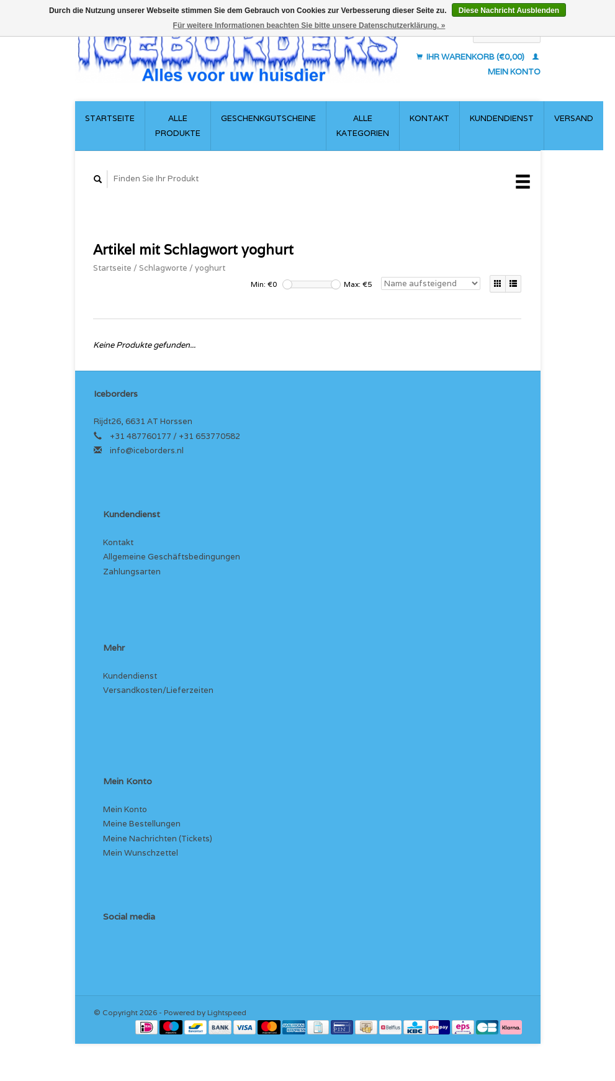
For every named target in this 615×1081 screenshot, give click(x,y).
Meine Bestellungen (142, 823)
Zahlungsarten (132, 571)
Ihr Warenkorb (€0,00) (471, 57)
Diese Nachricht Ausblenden (509, 10)
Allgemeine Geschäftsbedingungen (171, 556)
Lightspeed (226, 1012)
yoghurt (210, 268)
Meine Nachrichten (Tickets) (157, 838)
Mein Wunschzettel (140, 853)
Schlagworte (163, 268)
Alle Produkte (177, 125)
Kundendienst (502, 118)
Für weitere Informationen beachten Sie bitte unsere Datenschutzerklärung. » (309, 25)
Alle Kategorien (362, 125)
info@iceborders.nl (147, 450)
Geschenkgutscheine (268, 118)
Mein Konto (125, 809)
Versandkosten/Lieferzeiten (158, 690)
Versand (573, 118)
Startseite (110, 118)
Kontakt (429, 118)
